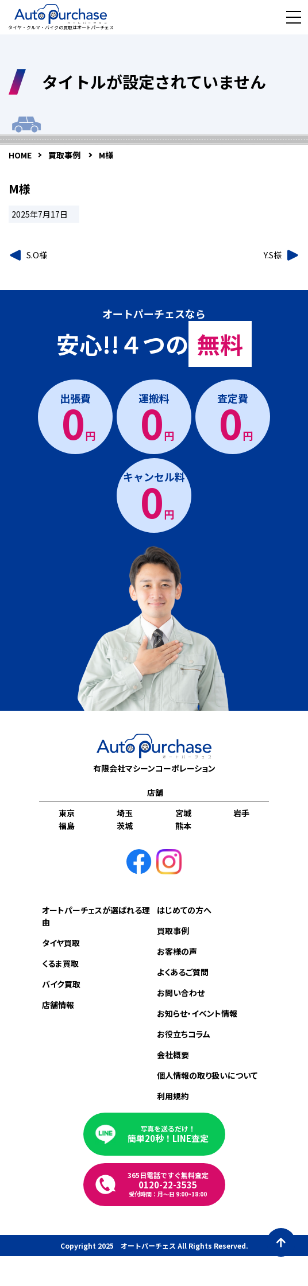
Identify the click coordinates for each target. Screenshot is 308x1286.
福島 (67, 825)
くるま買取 (60, 963)
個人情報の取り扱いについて (207, 1075)
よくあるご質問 (183, 972)
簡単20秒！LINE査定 (168, 1134)
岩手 (241, 813)
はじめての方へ (184, 910)
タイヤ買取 (61, 942)
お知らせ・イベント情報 (197, 1013)
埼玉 (125, 813)
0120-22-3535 (168, 1184)
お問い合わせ (181, 992)
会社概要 (173, 1054)
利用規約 (173, 1096)
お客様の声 (177, 951)
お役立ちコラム (183, 1034)
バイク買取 (61, 984)
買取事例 (173, 930)
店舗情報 (58, 1004)
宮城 (183, 813)
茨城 (125, 825)
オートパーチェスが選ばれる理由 (96, 916)
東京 (67, 813)
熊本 (183, 825)
